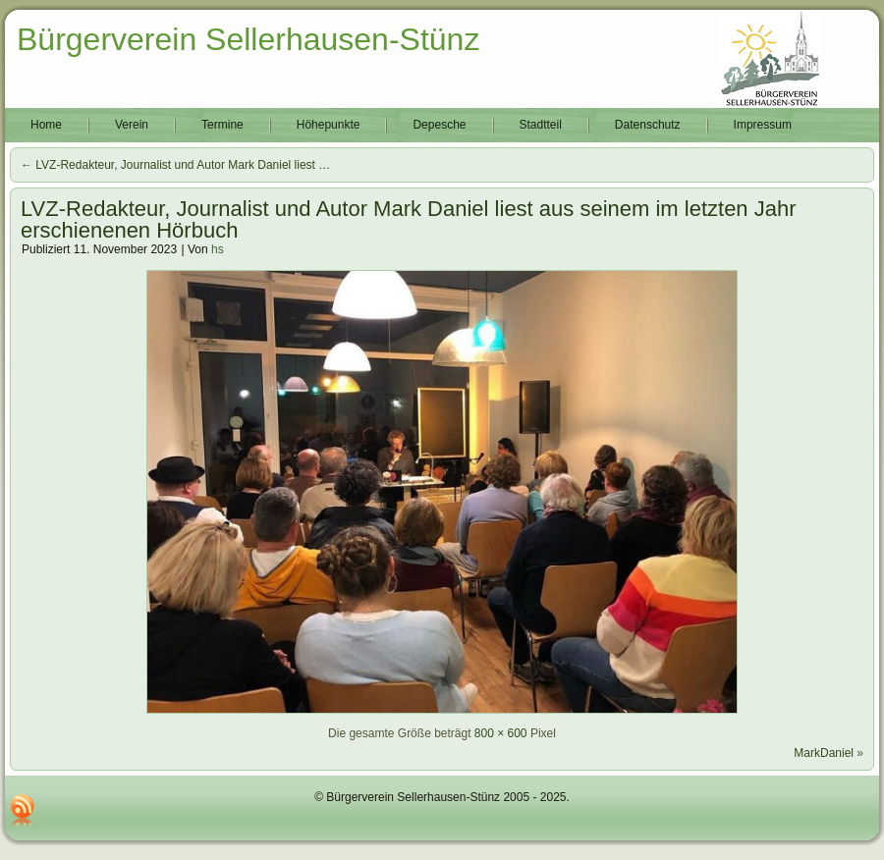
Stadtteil (541, 125)
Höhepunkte (328, 125)
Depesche (439, 125)
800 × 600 (500, 733)
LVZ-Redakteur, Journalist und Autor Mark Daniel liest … (175, 165)
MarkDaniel (824, 753)
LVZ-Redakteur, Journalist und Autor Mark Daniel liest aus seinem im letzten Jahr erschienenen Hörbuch (409, 219)
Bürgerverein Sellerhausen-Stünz (248, 39)
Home (46, 125)
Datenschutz (648, 125)
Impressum (763, 125)
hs (217, 249)
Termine (222, 125)
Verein (131, 125)
